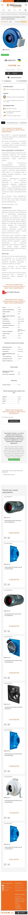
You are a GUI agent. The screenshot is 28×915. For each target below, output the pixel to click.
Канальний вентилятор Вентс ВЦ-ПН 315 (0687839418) (13, 661)
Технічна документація (12, 122)
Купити (15, 73)
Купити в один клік (16, 77)
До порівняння (23, 80)
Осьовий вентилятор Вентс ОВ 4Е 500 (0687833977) (14, 708)
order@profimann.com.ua (14, 459)
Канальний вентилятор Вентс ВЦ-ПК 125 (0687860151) (13, 848)
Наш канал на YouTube (8, 887)
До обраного (7, 80)
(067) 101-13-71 (27, 1)
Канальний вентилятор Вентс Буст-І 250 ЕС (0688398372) (13, 521)
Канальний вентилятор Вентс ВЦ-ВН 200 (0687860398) (13, 754)
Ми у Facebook (6, 885)
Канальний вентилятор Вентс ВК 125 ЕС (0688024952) (13, 801)
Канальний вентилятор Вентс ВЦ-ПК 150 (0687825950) (13, 568)
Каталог (2, 5)
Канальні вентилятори (8, 474)
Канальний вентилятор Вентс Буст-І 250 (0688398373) (13, 614)
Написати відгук (10, 22)
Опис (3, 122)
